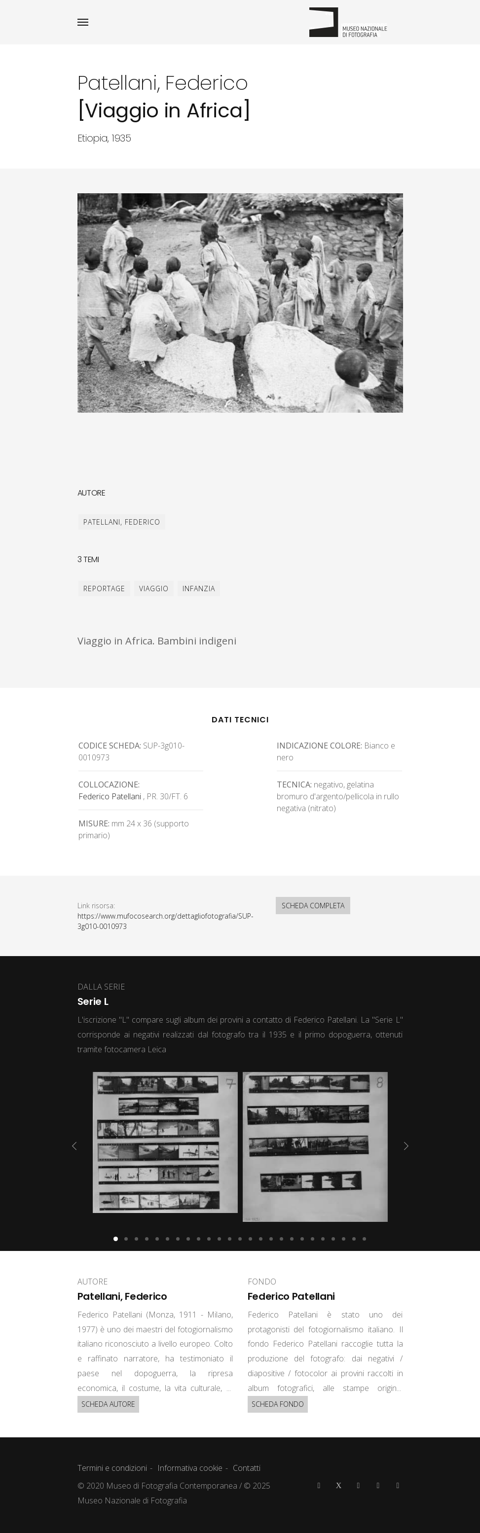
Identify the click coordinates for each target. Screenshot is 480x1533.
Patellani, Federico (121, 522)
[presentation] (74, 1145)
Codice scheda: (109, 745)
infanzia (199, 588)
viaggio (154, 588)
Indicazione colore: (319, 745)
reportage (104, 588)
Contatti (246, 1467)
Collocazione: (109, 784)
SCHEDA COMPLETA (313, 905)
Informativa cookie (189, 1467)
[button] (115, 1239)
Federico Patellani (109, 796)
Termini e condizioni (112, 1467)
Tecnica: (294, 784)
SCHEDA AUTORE (108, 1404)
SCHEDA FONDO (278, 1404)
